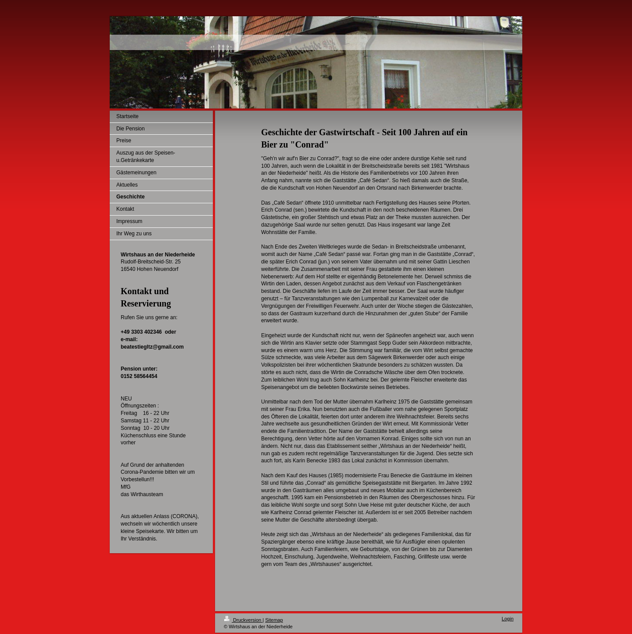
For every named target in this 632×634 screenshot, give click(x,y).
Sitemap (274, 620)
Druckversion (243, 620)
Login (508, 618)
